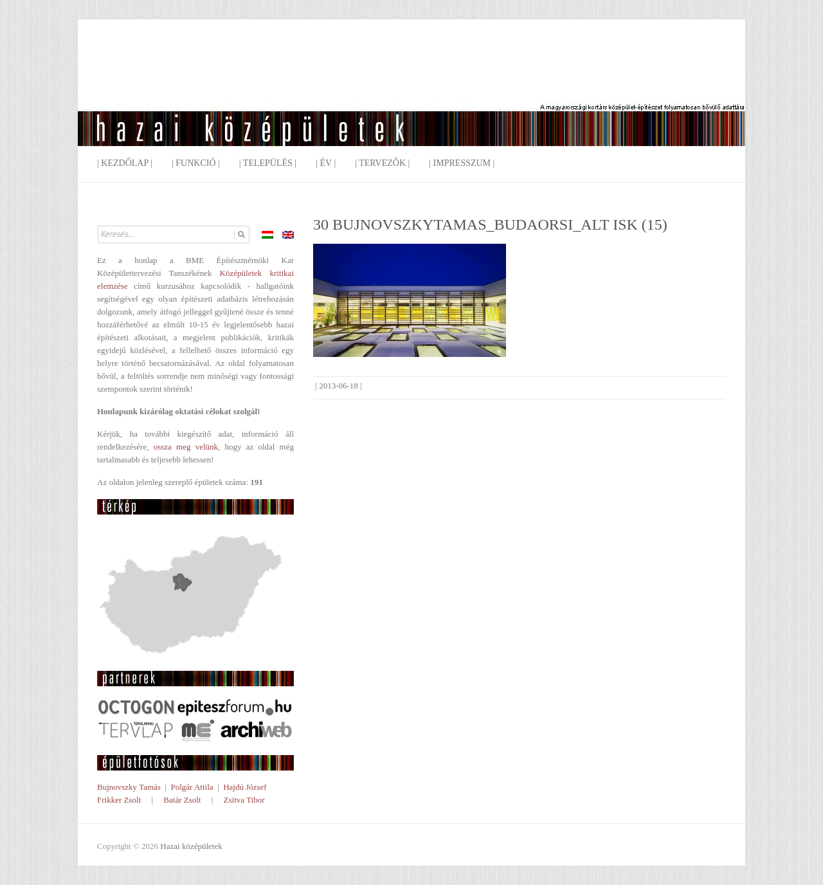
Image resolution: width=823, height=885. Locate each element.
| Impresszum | (461, 163)
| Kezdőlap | (124, 163)
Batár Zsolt (182, 800)
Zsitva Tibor (244, 800)
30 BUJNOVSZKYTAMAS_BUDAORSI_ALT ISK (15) (490, 224)
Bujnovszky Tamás (129, 787)
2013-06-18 (338, 385)
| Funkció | (196, 163)
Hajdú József (245, 787)
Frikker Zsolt (119, 800)
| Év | (326, 163)
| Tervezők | (382, 163)
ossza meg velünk (186, 447)
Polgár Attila (191, 787)
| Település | (267, 163)
